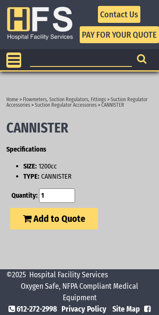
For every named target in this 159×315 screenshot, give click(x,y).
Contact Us (119, 14)
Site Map (126, 309)
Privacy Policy (83, 309)
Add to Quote (54, 218)
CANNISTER (112, 105)
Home (12, 99)
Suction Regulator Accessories (66, 105)
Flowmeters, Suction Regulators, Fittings (64, 99)
